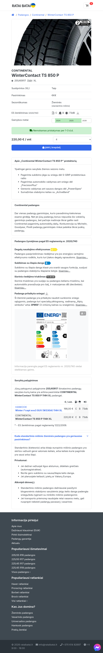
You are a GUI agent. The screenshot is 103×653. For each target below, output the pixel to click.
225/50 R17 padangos (23, 559)
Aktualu (16, 543)
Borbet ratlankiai (20, 592)
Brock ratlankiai (20, 596)
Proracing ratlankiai (22, 588)
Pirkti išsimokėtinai (22, 534)
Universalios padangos (24, 621)
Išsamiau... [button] (82, 257)
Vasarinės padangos (23, 617)
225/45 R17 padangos (23, 563)
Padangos (23, 14)
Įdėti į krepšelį (51, 147)
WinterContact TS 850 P (61, 14)
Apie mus (17, 526)
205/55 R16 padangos (23, 555)
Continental (38, 14)
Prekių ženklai (19, 629)
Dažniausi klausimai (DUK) (26, 530)
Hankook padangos (22, 625)
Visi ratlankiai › (20, 600)
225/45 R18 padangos (23, 567)
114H (29, 80)
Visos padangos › (21, 572)
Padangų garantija (21, 538)
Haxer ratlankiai (20, 583)
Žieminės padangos (22, 612)
